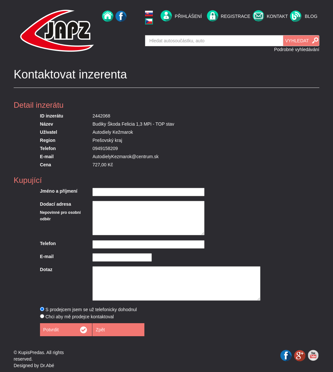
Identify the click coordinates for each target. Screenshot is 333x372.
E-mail (47, 156)
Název (46, 124)
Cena (45, 164)
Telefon (48, 148)
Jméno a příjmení (58, 191)
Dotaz (46, 269)
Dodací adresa (55, 204)
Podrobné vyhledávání (296, 49)
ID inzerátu (51, 115)
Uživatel (48, 132)
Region (47, 140)
